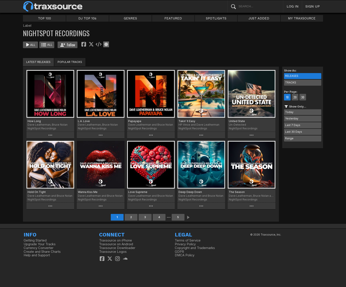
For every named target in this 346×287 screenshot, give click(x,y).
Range (289, 138)
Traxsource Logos (113, 252)
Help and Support (37, 255)
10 (287, 97)
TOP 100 (44, 18)
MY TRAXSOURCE (302, 18)
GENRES (130, 18)
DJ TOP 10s (87, 18)
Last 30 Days (293, 131)
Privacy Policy (185, 244)
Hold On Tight (37, 192)
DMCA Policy (184, 255)
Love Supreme (137, 192)
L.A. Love (84, 121)
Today (289, 112)
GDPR (179, 252)
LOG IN (293, 6)
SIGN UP (312, 6)
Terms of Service (188, 240)
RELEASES (291, 75)
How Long (34, 121)
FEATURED (173, 18)
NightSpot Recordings (42, 128)
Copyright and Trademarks (195, 248)
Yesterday (291, 118)
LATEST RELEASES (38, 62)
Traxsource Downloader (117, 248)
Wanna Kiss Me (88, 192)
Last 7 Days (292, 125)
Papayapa (134, 121)
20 (295, 97)
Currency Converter (38, 248)
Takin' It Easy (187, 121)
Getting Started (35, 240)
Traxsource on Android (116, 244)
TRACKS (290, 82)
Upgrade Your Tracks (40, 244)
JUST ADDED (258, 18)
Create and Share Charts (42, 252)
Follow (67, 44)
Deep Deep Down (190, 192)
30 (302, 97)
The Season (237, 192)
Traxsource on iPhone (115, 240)
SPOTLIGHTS (216, 18)
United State (237, 121)
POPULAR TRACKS (70, 62)
